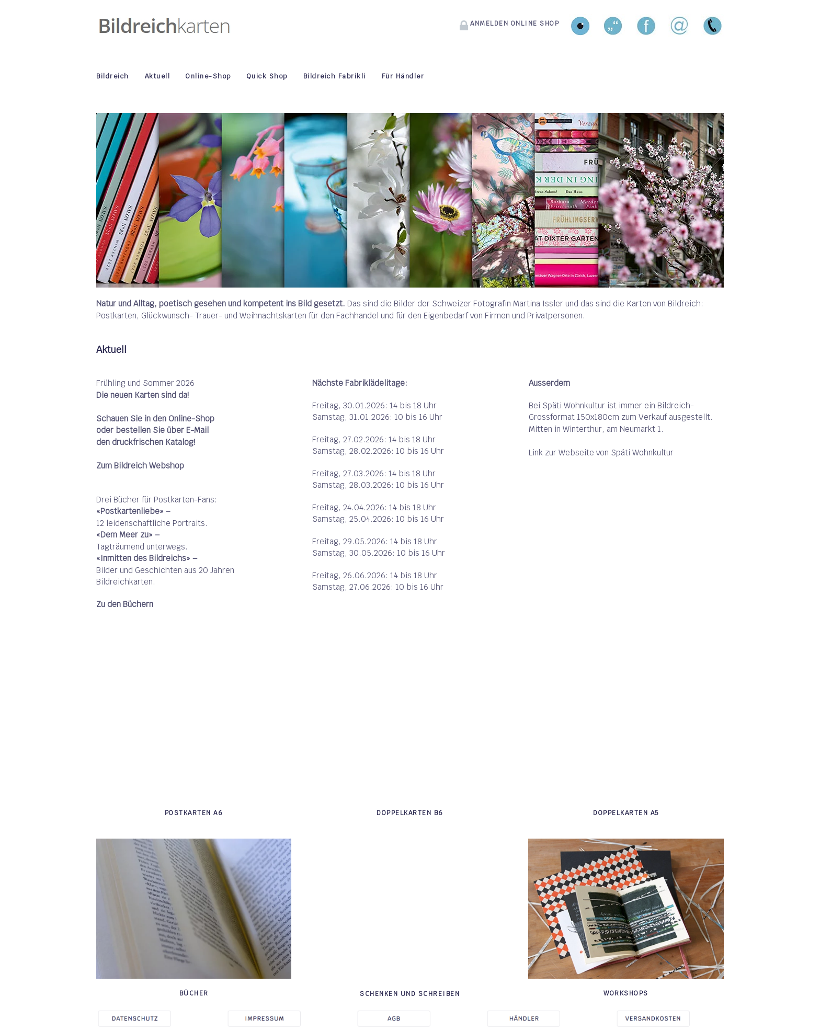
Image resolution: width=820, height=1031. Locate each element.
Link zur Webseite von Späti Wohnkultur (601, 452)
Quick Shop (267, 76)
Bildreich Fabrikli (334, 76)
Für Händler (403, 76)
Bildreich (112, 76)
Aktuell (157, 76)
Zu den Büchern (124, 604)
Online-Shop (208, 76)
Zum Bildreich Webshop (140, 466)
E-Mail (197, 430)
